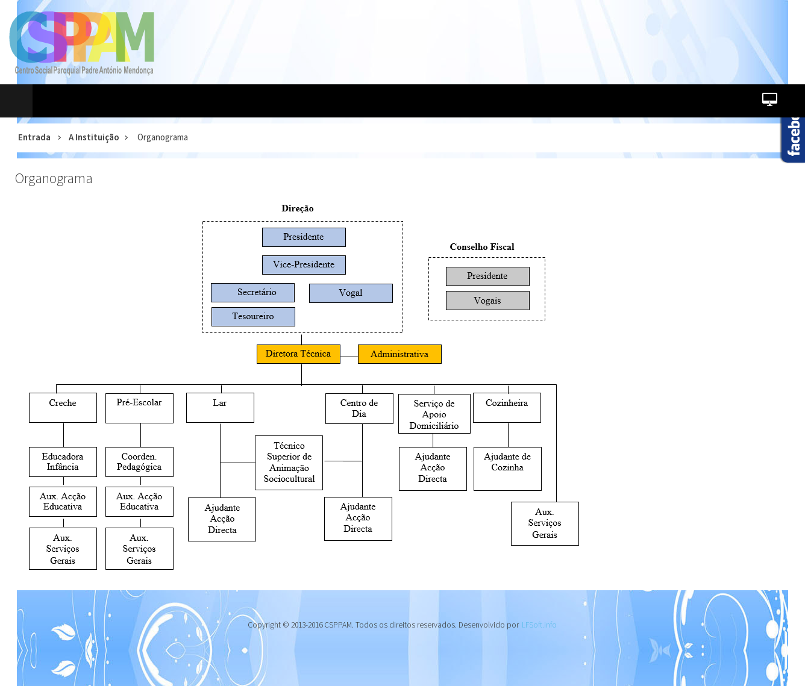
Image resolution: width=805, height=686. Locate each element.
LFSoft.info (539, 625)
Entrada (34, 137)
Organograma (54, 178)
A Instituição (94, 137)
